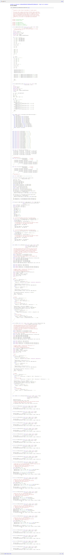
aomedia (12, 4)
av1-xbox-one (16, 4)
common (46, 4)
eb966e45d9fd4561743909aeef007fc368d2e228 (29, 4)
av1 (43, 4)
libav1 (40, 4)
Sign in (62, 1)
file (28, 7)
